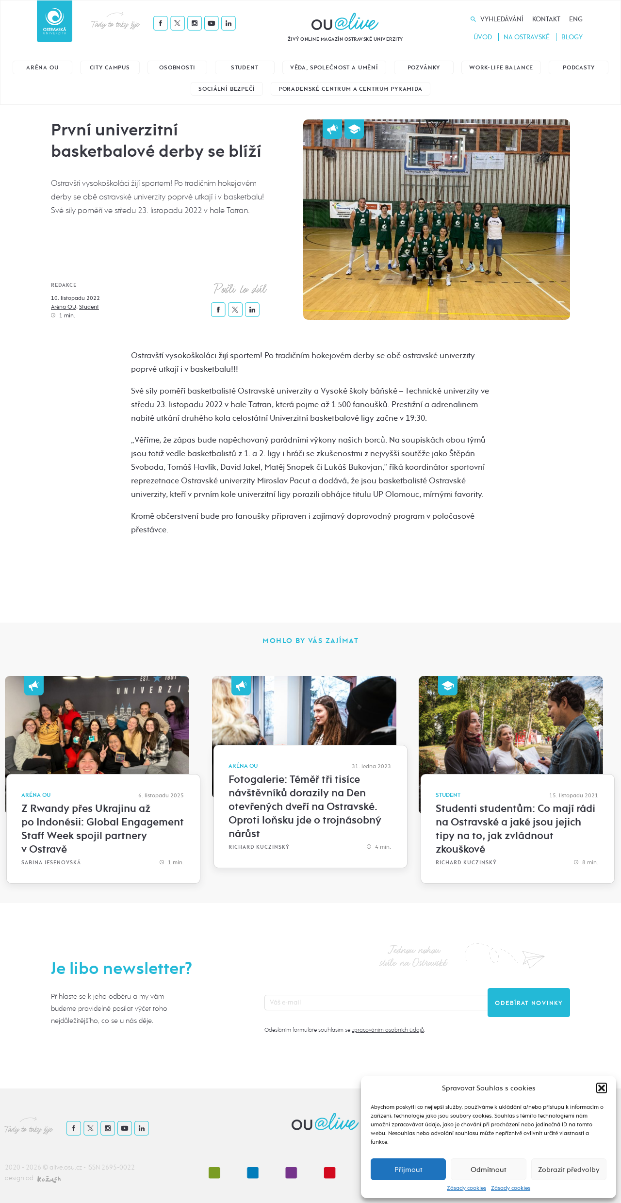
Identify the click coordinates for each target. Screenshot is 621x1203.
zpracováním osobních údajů (388, 1029)
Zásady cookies (466, 1188)
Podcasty (579, 67)
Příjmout (408, 1169)
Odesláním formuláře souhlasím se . (344, 1029)
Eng (576, 19)
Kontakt (546, 19)
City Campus (110, 67)
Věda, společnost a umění (334, 67)
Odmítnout (488, 1169)
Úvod (483, 37)
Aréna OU (42, 67)
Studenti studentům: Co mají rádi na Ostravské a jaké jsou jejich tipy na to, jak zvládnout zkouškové (515, 829)
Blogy (572, 37)
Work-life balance (501, 67)
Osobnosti (177, 67)
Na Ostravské (527, 37)
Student (245, 67)
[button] (601, 1088)
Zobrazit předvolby (569, 1169)
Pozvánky (424, 67)
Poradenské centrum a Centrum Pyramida (350, 89)
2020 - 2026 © (27, 1167)
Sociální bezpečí (226, 89)
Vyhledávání (501, 19)
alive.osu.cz (65, 1167)
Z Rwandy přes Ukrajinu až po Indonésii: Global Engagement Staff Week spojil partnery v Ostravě (102, 829)
